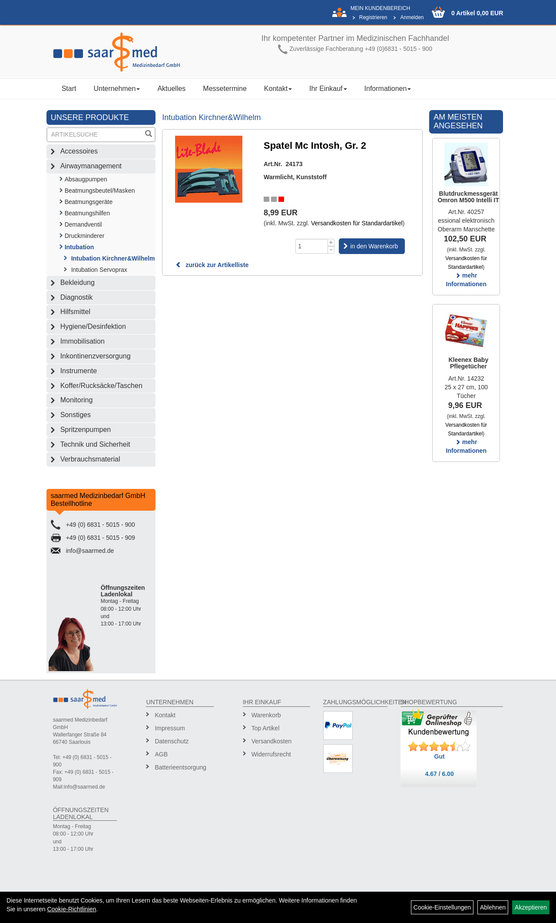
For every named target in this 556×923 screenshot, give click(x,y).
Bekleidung (77, 282)
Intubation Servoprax (99, 269)
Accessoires (79, 151)
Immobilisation (82, 341)
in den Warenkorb (374, 246)
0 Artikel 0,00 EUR (477, 13)
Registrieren (373, 17)
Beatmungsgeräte (89, 201)
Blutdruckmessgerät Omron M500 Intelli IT (468, 197)
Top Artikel (266, 728)
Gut (439, 756)
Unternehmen (116, 88)
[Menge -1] (331, 250)
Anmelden (412, 17)
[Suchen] (148, 134)
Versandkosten (272, 741)
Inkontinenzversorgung (95, 356)
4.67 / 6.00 (439, 773)
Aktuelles (171, 88)
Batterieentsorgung (180, 767)
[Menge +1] (331, 242)
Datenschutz (172, 741)
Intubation (79, 247)
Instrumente (78, 371)
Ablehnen (493, 907)
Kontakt (278, 88)
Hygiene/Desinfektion (93, 326)
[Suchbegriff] (95, 134)
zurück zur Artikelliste (211, 264)
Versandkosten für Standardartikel (357, 223)
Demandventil (83, 224)
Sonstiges (75, 414)
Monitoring (76, 400)
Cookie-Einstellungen (442, 907)
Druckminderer (85, 235)
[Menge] (311, 246)
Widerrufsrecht (271, 754)
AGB (161, 754)
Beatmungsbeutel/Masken (100, 190)
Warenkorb (266, 715)
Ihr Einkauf (328, 88)
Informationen (387, 88)
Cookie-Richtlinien (71, 909)
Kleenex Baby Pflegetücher (468, 363)
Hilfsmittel (75, 311)
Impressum (170, 728)
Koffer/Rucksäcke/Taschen (101, 385)
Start (69, 88)
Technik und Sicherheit (95, 444)
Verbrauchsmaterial (90, 459)
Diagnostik (76, 297)
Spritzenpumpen (85, 429)
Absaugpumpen (86, 179)
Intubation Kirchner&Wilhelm (113, 258)
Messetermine (224, 88)
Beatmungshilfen (87, 213)
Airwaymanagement (91, 166)
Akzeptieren (531, 907)
